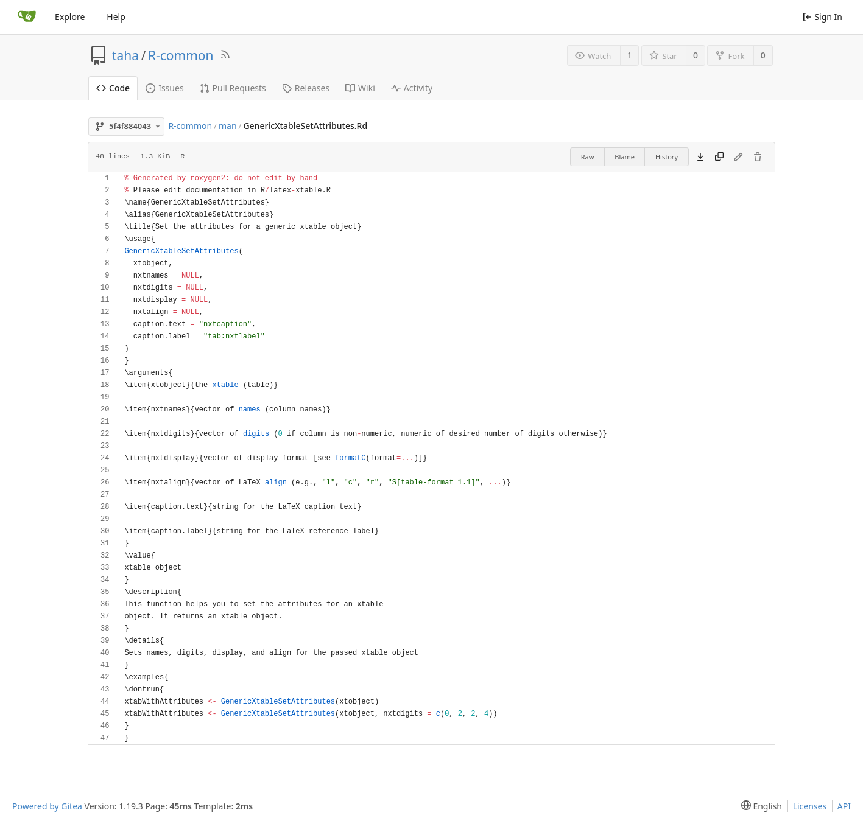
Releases (305, 88)
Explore (70, 17)
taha (125, 55)
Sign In (822, 17)
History (666, 156)
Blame (625, 156)
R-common (181, 55)
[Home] (27, 17)
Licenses (810, 806)
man (228, 125)
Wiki (360, 88)
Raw (587, 156)
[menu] (759, 806)
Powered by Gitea (47, 806)
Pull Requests (233, 88)
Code (113, 88)
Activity (411, 88)
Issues (164, 88)
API (844, 806)
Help (116, 17)
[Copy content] (719, 157)
